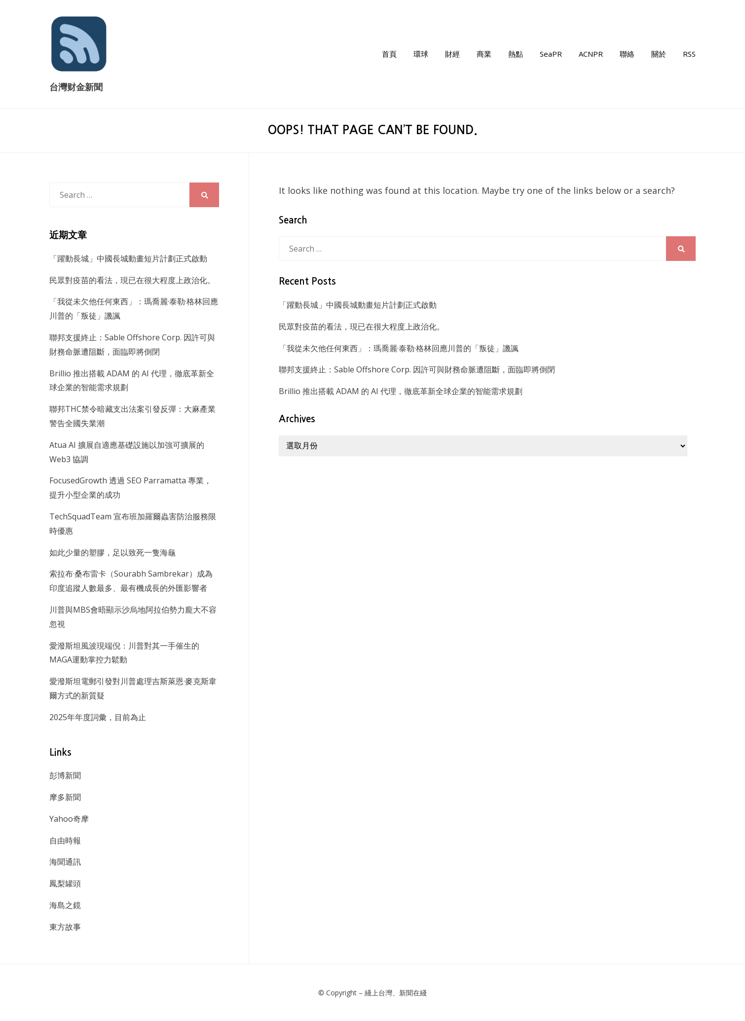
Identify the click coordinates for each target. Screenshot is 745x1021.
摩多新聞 (65, 797)
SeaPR (551, 54)
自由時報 (65, 840)
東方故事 (65, 926)
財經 (452, 54)
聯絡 (627, 54)
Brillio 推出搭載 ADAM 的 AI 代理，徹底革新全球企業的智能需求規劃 (400, 391)
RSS (689, 54)
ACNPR (591, 54)
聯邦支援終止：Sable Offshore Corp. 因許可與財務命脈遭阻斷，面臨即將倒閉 (417, 369)
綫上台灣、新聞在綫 (396, 992)
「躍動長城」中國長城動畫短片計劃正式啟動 (358, 304)
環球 (420, 54)
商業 (484, 54)
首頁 (389, 54)
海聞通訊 (65, 861)
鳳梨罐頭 (65, 883)
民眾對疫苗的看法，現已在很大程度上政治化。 (362, 326)
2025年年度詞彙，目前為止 (97, 717)
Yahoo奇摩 (69, 818)
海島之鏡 (65, 905)
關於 (658, 54)
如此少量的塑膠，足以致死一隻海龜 (112, 552)
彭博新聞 (65, 775)
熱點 (515, 54)
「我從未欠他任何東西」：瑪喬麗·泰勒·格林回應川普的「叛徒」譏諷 (399, 348)
